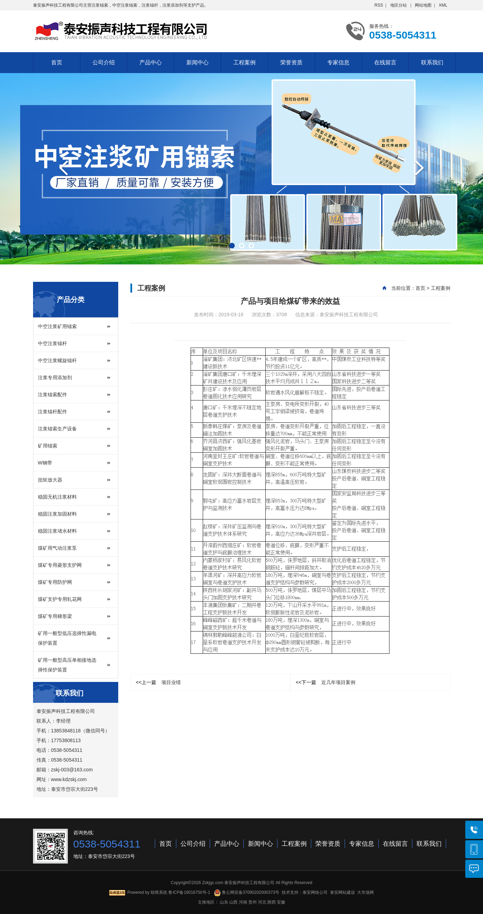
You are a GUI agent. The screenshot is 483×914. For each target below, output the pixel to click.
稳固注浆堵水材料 (57, 531)
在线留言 (385, 62)
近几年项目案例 (325, 682)
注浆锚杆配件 (52, 411)
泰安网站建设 (342, 892)
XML (443, 5)
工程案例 (244, 62)
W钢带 (45, 463)
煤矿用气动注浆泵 (57, 548)
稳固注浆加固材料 (57, 514)
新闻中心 (197, 62)
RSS (379, 5)
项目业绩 (158, 682)
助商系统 (159, 892)
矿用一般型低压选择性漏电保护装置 (67, 638)
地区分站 (398, 5)
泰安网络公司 (315, 892)
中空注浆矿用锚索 (57, 326)
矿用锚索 (47, 445)
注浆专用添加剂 (55, 377)
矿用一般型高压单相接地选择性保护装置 (67, 665)
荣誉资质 (291, 62)
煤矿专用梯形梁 (55, 616)
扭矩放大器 (50, 480)
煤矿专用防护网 (55, 582)
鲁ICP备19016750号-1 (189, 892)
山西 (233, 902)
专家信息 (338, 62)
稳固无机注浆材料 (57, 497)
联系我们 (432, 62)
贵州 (252, 902)
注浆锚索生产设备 (57, 428)
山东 (224, 902)
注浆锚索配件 (52, 394)
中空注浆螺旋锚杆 (57, 360)
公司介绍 (103, 62)
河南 (243, 902)
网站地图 (423, 5)
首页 (56, 62)
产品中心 (150, 62)
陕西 (271, 902)
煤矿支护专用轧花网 (60, 599)
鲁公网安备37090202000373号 (247, 892)
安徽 (281, 902)
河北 (262, 902)
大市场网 (365, 892)
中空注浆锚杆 (52, 343)
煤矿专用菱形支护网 (60, 565)
